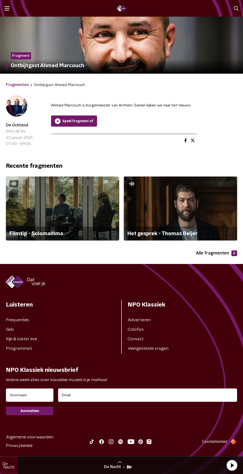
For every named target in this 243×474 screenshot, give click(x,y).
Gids (10, 329)
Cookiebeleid (214, 442)
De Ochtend (17, 125)
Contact (136, 339)
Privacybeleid (19, 446)
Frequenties (17, 320)
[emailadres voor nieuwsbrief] (147, 395)
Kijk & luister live (21, 339)
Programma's (19, 348)
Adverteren (139, 320)
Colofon (136, 329)
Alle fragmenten (216, 253)
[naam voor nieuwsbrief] (29, 395)
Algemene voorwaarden (29, 437)
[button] (231, 465)
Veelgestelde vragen (148, 348)
